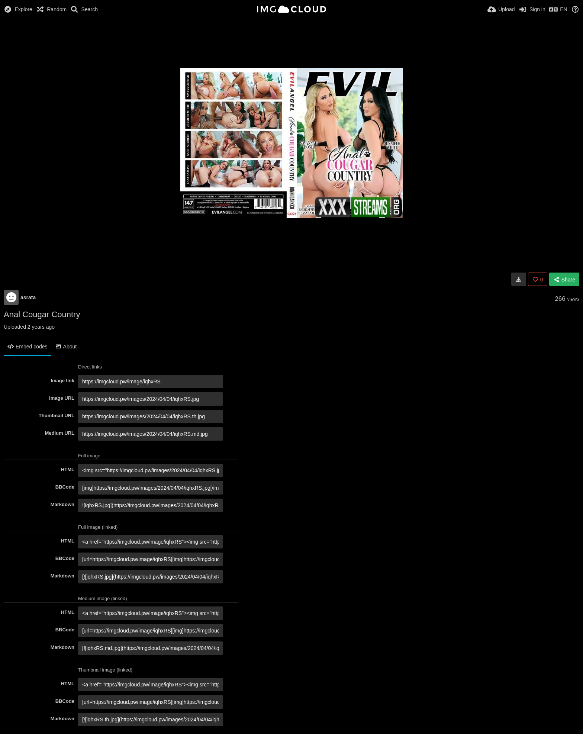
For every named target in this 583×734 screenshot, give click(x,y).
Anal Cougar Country (42, 314)
